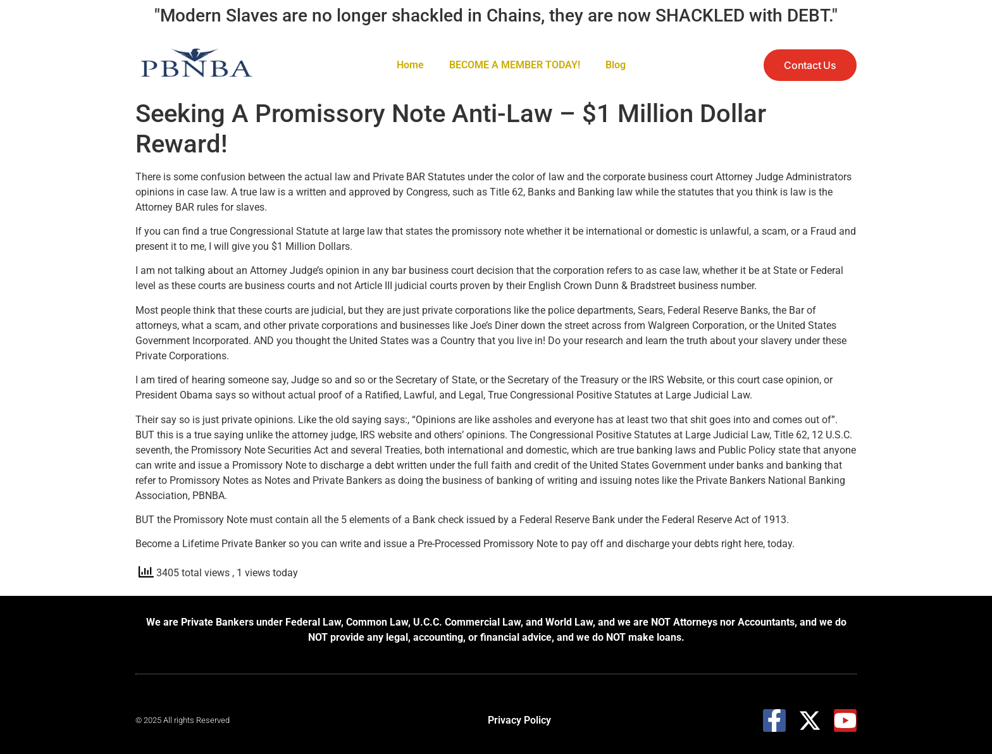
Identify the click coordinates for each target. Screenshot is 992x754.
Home (410, 65)
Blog (615, 65)
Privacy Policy (519, 720)
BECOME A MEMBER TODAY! (514, 65)
